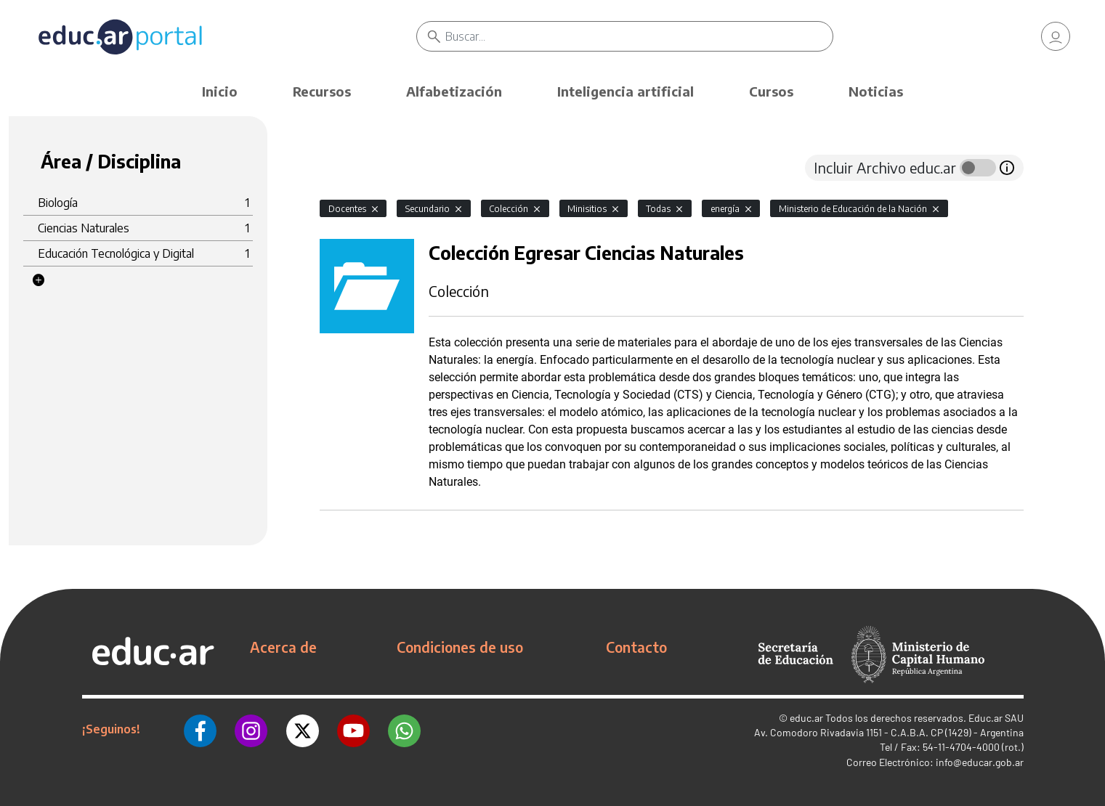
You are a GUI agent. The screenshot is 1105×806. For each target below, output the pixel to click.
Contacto (636, 647)
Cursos (771, 91)
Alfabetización (454, 91)
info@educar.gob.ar (980, 762)
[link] (1055, 36)
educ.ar (806, 718)
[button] (38, 280)
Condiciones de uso (460, 647)
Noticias (876, 91)
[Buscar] (639, 36)
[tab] (348, 167)
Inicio (220, 91)
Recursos (322, 91)
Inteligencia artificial (625, 91)
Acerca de (283, 647)
